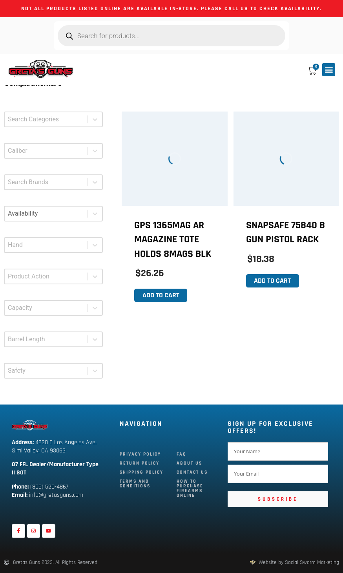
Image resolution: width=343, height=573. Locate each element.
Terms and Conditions (135, 483)
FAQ (183, 454)
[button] (328, 69)
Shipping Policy (141, 472)
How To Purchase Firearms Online (191, 488)
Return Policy (139, 463)
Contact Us (193, 472)
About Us (190, 463)
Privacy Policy (140, 454)
